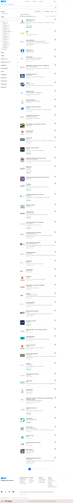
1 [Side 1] (29, 469)
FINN (2, 4)
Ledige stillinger (11, 4)
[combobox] (29, 7)
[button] (46, 11)
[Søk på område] (9, 19)
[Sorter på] (38, 11)
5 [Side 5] (39, 469)
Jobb (5, 4)
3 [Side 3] (34, 469)
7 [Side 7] (44, 469)
